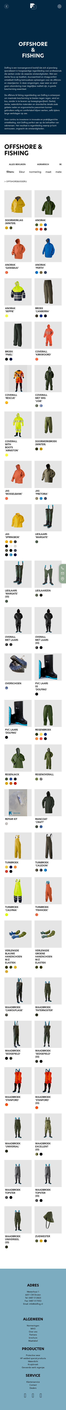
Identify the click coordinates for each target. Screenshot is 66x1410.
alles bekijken (17, 164)
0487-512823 (35, 1298)
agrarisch (43, 164)
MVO (33, 1328)
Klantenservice (33, 1382)
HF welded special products (33, 1358)
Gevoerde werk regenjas (33, 1367)
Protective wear (33, 1355)
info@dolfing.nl (36, 1304)
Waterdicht (33, 1361)
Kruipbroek (33, 1364)
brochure (33, 1338)
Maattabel (33, 1341)
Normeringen (33, 1325)
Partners (33, 1335)
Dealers (33, 1388)
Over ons (33, 1332)
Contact (33, 1385)
